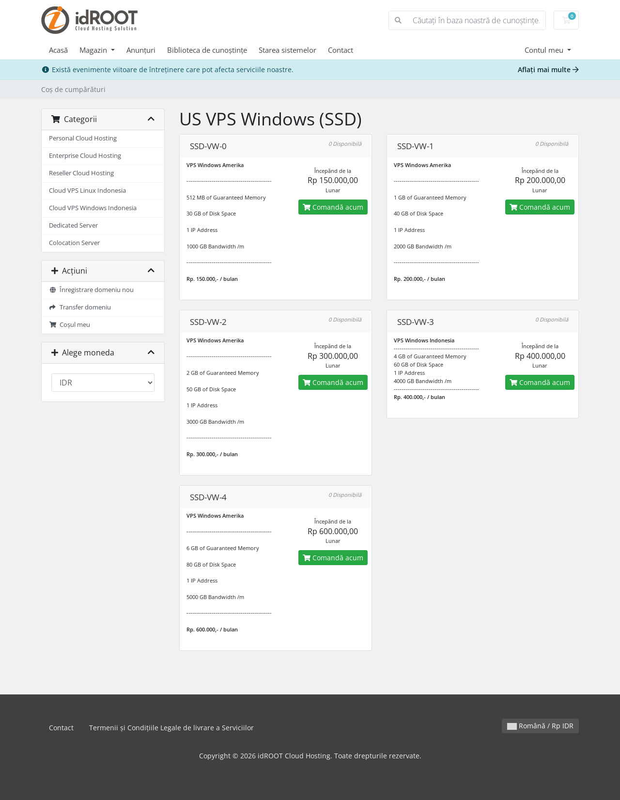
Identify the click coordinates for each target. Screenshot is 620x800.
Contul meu (545, 50)
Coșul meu (69, 325)
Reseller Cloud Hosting (81, 173)
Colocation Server (74, 243)
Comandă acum (333, 207)
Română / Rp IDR (540, 725)
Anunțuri (140, 50)
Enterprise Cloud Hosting (85, 156)
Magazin (94, 50)
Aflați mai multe (548, 69)
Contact (340, 50)
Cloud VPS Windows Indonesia (93, 208)
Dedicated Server (73, 225)
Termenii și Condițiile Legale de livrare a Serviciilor (171, 727)
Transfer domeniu (80, 307)
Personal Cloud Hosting (83, 138)
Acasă (58, 50)
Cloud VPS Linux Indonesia (87, 190)
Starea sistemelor (287, 50)
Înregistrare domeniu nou (91, 290)
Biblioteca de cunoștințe (207, 50)
